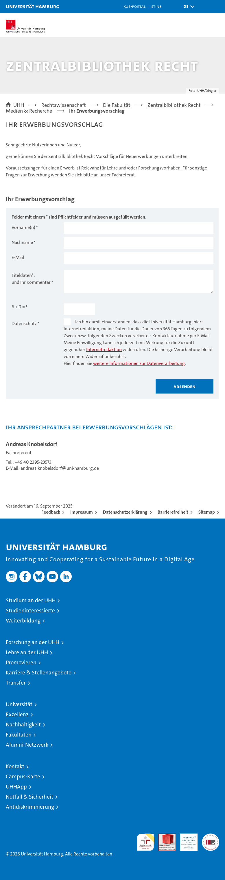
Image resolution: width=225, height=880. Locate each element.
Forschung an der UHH (32, 642)
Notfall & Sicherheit (29, 796)
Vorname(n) (23, 227)
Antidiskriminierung (30, 806)
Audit (163, 837)
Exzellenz (17, 714)
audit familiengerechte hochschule (145, 842)
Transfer (16, 682)
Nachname (22, 242)
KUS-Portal (134, 6)
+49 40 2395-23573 (33, 462)
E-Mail (18, 257)
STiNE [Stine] (156, 6)
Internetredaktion (104, 349)
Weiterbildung (23, 620)
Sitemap (206, 512)
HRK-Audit (185, 840)
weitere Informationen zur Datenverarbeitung (139, 363)
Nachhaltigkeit (23, 724)
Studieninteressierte (30, 610)
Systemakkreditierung (210, 837)
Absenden (185, 386)
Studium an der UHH (31, 600)
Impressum (81, 512)
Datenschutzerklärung (125, 512)
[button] (187, 6)
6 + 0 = (18, 307)
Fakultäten (19, 734)
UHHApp (16, 786)
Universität (19, 704)
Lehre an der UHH (27, 652)
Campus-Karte (23, 776)
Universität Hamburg (32, 6)
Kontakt (15, 766)
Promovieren (21, 662)
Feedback (50, 512)
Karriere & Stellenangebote (38, 672)
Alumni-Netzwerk (27, 744)
